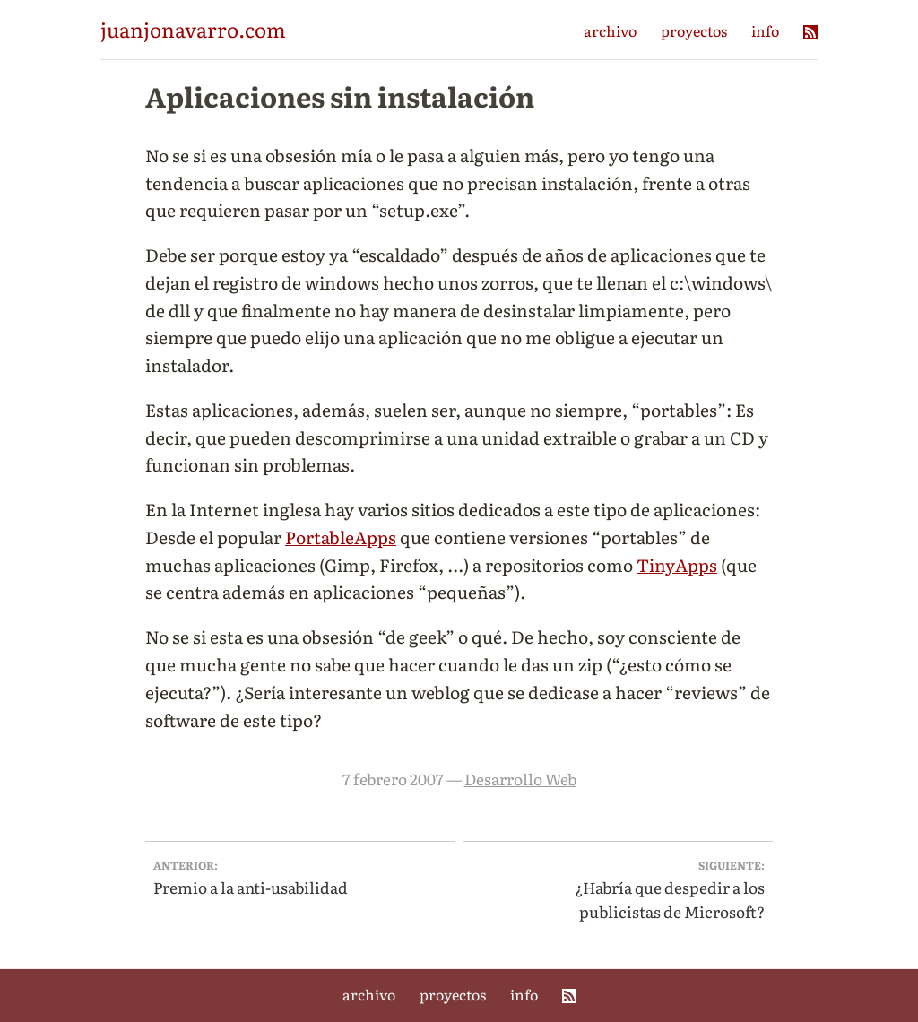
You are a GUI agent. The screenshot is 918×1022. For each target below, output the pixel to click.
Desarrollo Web (520, 778)
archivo (610, 30)
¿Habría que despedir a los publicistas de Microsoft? (619, 889)
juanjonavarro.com (193, 29)
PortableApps (340, 537)
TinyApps (677, 564)
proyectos (694, 30)
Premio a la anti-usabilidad (300, 877)
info (765, 30)
